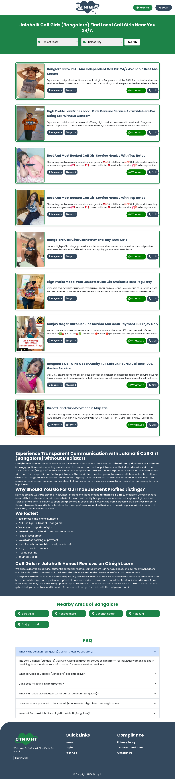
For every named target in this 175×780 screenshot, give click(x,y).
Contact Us (124, 753)
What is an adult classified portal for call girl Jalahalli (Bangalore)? (59, 694)
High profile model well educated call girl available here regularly (99, 282)
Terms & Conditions (130, 748)
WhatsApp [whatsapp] (136, 90)
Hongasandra (65, 613)
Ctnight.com (23, 463)
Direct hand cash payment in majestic (77, 408)
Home (69, 743)
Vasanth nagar (103, 613)
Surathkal (26, 613)
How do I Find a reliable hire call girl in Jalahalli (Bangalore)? (55, 714)
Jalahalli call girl (122, 463)
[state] (57, 42)
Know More (21, 758)
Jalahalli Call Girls (111, 494)
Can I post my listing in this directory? (41, 684)
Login (164, 7)
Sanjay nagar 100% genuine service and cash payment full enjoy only (102, 324)
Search (132, 42)
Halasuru (136, 613)
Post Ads (71, 753)
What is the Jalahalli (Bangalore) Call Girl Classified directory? (56, 652)
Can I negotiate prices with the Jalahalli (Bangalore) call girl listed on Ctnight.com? (69, 704)
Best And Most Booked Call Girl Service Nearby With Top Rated (96, 155)
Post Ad (142, 7)
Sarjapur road (28, 625)
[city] (102, 42)
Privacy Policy (126, 743)
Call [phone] (153, 90)
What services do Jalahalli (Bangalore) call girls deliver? (52, 675)
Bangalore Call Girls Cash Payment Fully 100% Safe (87, 240)
